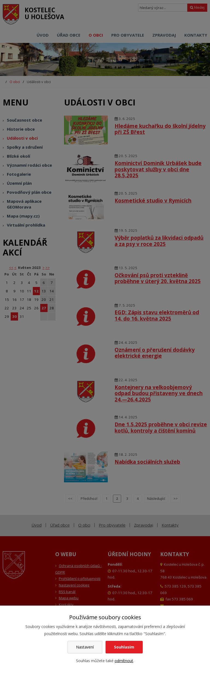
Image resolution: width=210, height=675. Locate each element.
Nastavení (85, 647)
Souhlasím (124, 647)
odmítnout (124, 660)
